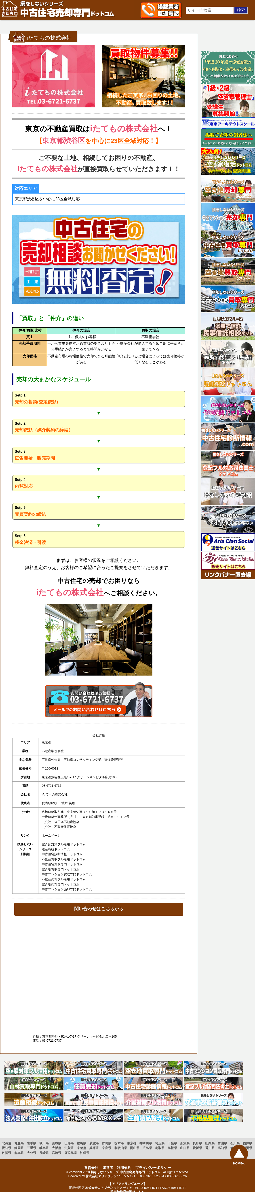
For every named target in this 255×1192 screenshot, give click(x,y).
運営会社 (91, 1168)
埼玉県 (159, 1143)
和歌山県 (120, 1148)
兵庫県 (94, 1148)
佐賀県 (6, 1153)
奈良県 (106, 1148)
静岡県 (19, 1148)
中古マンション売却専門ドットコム (67, 889)
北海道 (6, 1143)
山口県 (185, 1148)
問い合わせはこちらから (98, 908)
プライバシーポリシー (153, 1168)
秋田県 (44, 1143)
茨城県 (94, 1143)
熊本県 (19, 1153)
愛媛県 (197, 1148)
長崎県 (44, 1153)
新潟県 (185, 1143)
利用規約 (124, 1168)
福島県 (81, 1143)
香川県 (210, 1148)
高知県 (222, 1148)
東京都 (131, 1143)
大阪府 (56, 1148)
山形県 (69, 1143)
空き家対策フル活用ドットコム (64, 844)
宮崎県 (56, 1153)
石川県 (235, 1143)
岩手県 (31, 1143)
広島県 (147, 1148)
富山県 (222, 1143)
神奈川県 (145, 1143)
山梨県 (210, 1143)
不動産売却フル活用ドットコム (64, 879)
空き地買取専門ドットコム (60, 869)
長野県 (197, 1143)
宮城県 (56, 1143)
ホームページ (51, 835)
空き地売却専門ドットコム (60, 884)
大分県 (31, 1153)
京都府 (81, 1148)
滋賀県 (69, 1148)
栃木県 (119, 1143)
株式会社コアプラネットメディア (108, 1188)
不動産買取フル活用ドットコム (64, 859)
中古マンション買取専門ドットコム (67, 874)
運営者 (107, 1168)
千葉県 (172, 1143)
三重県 (31, 1148)
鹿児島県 (70, 1153)
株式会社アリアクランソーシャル (109, 1176)
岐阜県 (44, 1148)
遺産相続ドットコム (56, 849)
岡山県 (134, 1148)
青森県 (19, 1143)
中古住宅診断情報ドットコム (62, 854)
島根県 (172, 1148)
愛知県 (6, 1148)
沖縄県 (84, 1153)
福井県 (247, 1143)
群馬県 (106, 1143)
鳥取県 (159, 1148)
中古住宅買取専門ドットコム (62, 864)
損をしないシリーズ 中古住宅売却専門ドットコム (125, 1172)
